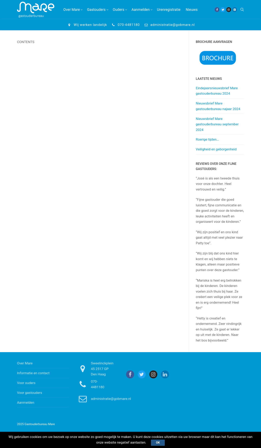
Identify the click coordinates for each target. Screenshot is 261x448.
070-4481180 (125, 25)
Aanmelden (25, 402)
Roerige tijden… (207, 139)
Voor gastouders (29, 393)
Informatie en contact (33, 373)
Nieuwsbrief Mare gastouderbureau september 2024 (217, 124)
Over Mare (25, 363)
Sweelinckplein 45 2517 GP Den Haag (94, 368)
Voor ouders (26, 383)
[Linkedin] (234, 9)
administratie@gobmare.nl (169, 25)
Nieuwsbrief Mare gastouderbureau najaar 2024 (218, 106)
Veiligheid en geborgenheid (216, 149)
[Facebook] (217, 9)
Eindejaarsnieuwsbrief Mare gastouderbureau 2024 (217, 91)
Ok (158, 442)
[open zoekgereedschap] (242, 9)
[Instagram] (228, 9)
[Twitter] (223, 9)
